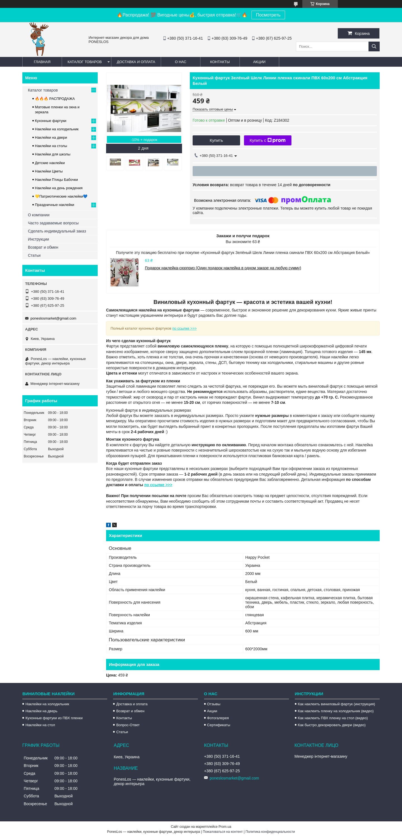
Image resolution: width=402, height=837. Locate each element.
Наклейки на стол (40, 725)
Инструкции (38, 239)
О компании (38, 215)
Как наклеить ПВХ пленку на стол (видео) (333, 718)
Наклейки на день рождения (59, 188)
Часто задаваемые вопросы (53, 223)
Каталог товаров (85, 62)
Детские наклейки (50, 163)
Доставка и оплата (136, 62)
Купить (216, 140)
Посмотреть (268, 15)
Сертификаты (218, 725)
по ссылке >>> (184, 328)
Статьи (34, 255)
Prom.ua (225, 827)
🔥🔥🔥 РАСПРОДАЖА (55, 99)
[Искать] (374, 46)
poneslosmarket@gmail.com (53, 318)
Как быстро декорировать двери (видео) (332, 725)
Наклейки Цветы (49, 171)
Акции (259, 62)
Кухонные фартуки (50, 121)
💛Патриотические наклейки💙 (61, 196)
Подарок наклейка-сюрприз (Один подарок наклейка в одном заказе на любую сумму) (223, 268)
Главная (42, 62)
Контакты (220, 62)
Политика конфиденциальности (270, 832)
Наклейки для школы (52, 154)
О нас (180, 62)
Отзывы (214, 704)
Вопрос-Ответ (128, 725)
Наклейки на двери (51, 137)
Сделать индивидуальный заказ (57, 231)
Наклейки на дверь (41, 711)
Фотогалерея (218, 718)
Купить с (268, 140)
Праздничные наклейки (54, 205)
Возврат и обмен (43, 247)
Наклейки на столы (51, 146)
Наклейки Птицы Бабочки (56, 180)
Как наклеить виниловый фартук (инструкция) (336, 704)
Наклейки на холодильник (56, 129)
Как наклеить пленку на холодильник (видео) (336, 711)
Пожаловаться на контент (223, 832)
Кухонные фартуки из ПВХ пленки (54, 718)
